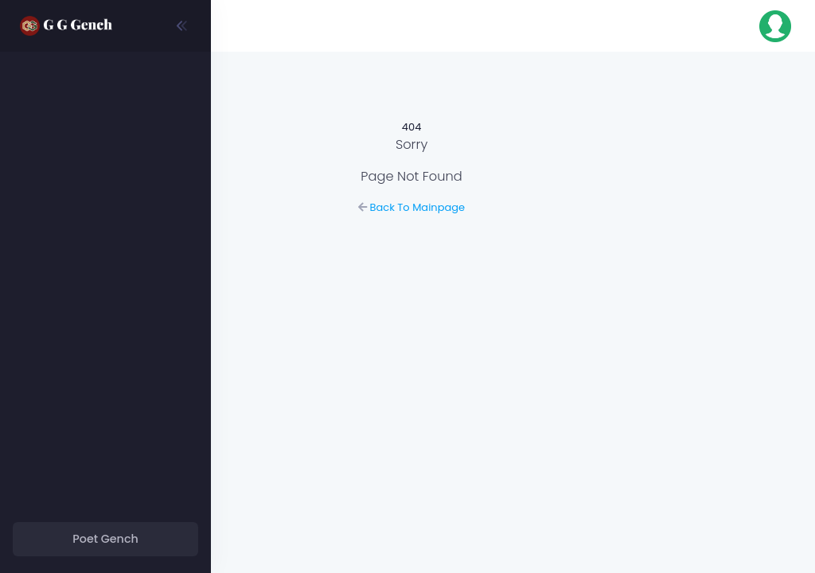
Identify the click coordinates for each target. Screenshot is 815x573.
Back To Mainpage (512, 207)
